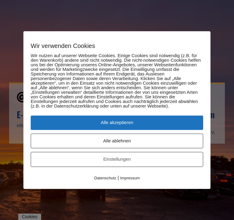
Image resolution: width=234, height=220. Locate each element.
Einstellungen (117, 159)
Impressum (130, 178)
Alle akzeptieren (117, 122)
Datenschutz (105, 178)
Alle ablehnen (117, 140)
